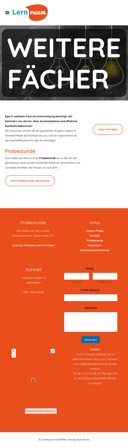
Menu (8, 12)
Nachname (105, 282)
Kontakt (95, 235)
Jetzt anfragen (108, 129)
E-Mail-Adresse (91, 290)
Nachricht (91, 308)
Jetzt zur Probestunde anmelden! (33, 245)
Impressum (95, 245)
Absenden (90, 339)
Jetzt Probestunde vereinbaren (30, 180)
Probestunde (94, 240)
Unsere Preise (95, 230)
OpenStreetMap (35, 411)
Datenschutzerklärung (94, 250)
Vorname (77, 282)
